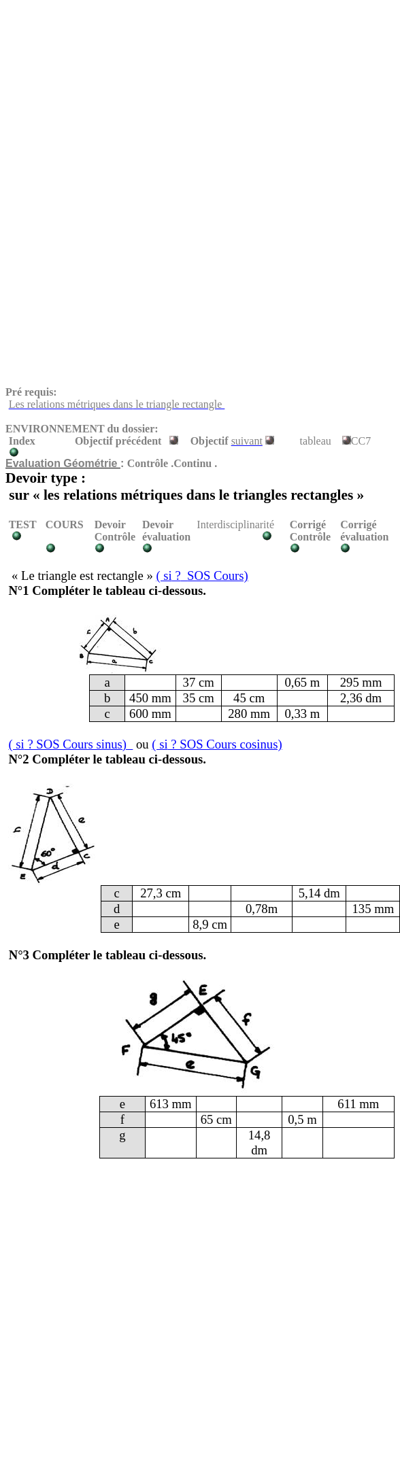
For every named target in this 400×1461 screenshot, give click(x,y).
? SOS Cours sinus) (70, 744)
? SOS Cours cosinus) (217, 744)
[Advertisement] (174, 100)
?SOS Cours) (202, 575)
